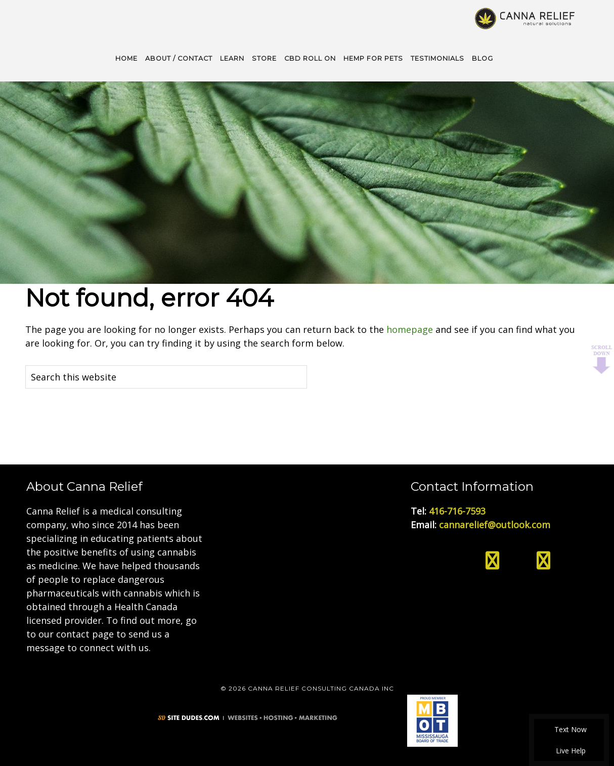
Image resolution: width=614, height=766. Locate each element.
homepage (409, 328)
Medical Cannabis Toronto (525, 17)
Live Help (569, 750)
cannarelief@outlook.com (494, 524)
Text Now (569, 729)
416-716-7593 (457, 510)
